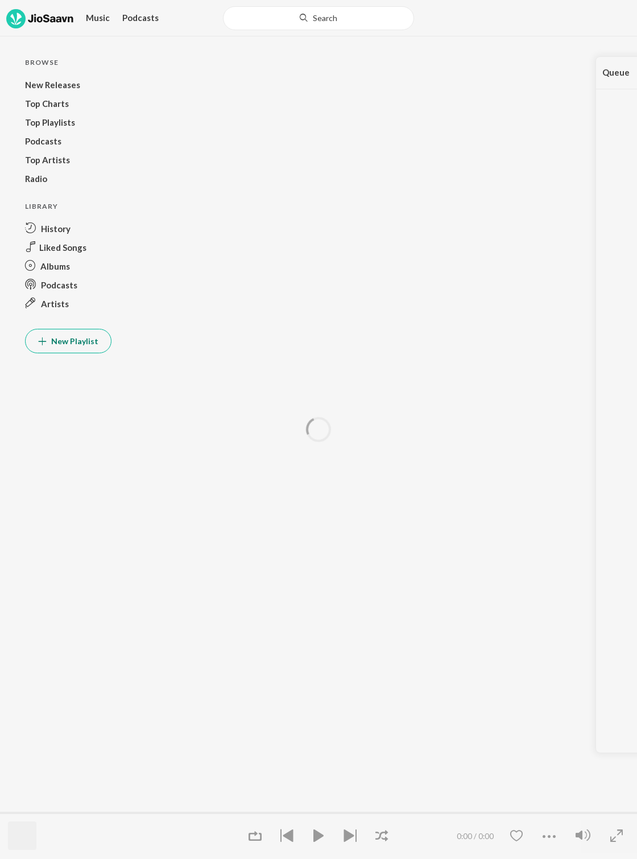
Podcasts (140, 18)
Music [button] (98, 18)
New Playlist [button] (68, 341)
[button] (68, 228)
